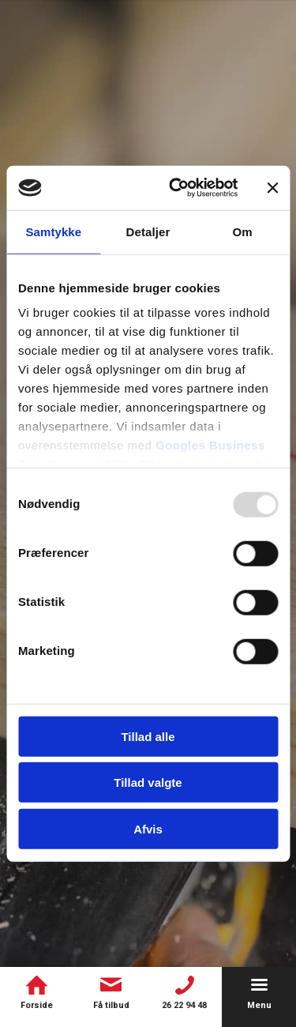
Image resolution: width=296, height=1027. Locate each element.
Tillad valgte (148, 782)
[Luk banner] (272, 188)
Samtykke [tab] (53, 231)
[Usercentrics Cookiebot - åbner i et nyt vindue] (176, 188)
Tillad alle (147, 736)
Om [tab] (243, 231)
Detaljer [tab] (148, 231)
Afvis (148, 828)
